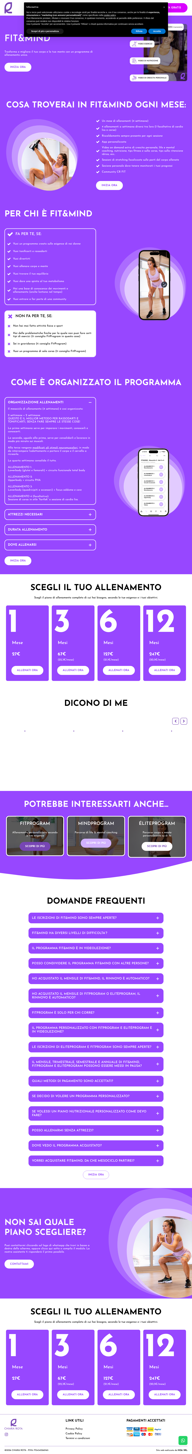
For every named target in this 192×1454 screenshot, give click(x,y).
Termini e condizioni (78, 1436)
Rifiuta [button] (139, 31)
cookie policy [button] (110, 15)
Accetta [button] (157, 31)
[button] (175, 719)
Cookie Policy (74, 1431)
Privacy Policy (74, 1426)
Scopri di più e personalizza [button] (45, 31)
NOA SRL (183, 1448)
